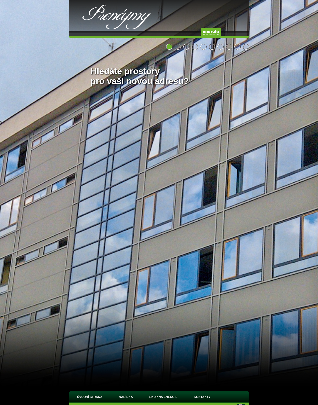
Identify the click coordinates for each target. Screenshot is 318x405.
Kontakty (202, 397)
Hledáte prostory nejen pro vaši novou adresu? (178, 47)
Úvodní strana (89, 397)
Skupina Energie (163, 397)
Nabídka (126, 397)
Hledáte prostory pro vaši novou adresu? (169, 47)
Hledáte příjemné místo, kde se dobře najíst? (237, 47)
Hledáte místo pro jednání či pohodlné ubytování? (203, 47)
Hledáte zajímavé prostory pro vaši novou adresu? (186, 47)
